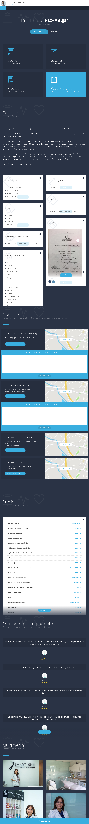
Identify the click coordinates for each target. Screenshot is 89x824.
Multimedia (49, 8)
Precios (29, 8)
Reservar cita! (60, 8)
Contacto (20, 8)
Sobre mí (11, 8)
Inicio (3, 8)
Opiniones (38, 8)
